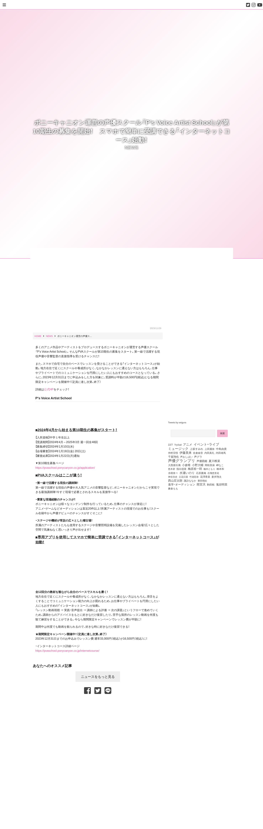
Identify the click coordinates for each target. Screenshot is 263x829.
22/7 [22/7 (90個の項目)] (170, 444)
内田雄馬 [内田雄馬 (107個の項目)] (221, 452)
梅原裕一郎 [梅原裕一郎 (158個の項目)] (195, 469)
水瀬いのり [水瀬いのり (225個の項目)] (187, 472)
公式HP (49, 389)
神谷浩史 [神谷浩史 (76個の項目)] (172, 476)
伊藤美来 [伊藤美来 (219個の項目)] (185, 452)
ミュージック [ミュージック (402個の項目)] (178, 448)
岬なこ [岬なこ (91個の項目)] (220, 465)
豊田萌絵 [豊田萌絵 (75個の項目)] (202, 480)
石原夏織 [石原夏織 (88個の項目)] (201, 473)
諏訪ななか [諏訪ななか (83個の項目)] (190, 480)
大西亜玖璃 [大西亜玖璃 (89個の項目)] (174, 465)
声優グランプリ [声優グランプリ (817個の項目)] (181, 460)
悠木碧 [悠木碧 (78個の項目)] (171, 469)
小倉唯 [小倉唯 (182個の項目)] (186, 465)
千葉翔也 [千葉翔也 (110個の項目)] (173, 456)
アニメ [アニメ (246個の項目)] (187, 444)
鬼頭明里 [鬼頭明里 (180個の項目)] (221, 484)
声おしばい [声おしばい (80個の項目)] (186, 456)
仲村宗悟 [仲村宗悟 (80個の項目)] (173, 452)
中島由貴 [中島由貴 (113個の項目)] (221, 449)
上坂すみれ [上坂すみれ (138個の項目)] (196, 449)
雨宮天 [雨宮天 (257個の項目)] (201, 484)
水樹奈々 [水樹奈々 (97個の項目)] (173, 473)
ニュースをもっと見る (98, 676)
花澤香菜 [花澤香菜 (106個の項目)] (205, 476)
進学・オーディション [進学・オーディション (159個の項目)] (181, 484)
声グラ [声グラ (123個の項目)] (198, 456)
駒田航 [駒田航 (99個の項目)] (211, 484)
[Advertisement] (98, 703)
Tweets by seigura (177, 422)
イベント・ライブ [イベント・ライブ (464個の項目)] (206, 444)
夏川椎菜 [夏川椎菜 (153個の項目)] (214, 461)
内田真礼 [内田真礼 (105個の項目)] (209, 452)
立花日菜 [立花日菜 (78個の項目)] (183, 476)
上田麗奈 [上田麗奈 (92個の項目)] (210, 449)
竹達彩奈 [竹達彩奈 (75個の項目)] (194, 476)
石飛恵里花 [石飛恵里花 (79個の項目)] (213, 473)
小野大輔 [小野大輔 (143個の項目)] (197, 465)
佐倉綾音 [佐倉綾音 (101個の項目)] (198, 452)
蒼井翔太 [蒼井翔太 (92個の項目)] (217, 476)
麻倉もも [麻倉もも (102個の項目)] (173, 488)
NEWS (131, 147)
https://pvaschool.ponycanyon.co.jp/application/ (65, 467)
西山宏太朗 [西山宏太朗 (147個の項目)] (175, 480)
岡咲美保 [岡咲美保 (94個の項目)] (210, 465)
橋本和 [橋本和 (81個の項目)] (220, 469)
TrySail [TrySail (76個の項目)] (178, 444)
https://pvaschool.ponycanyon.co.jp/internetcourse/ (67, 650)
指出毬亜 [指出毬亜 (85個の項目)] (181, 469)
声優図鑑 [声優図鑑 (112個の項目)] (202, 461)
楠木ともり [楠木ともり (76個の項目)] (209, 469)
